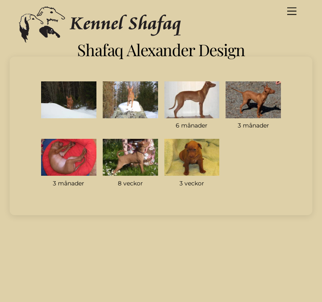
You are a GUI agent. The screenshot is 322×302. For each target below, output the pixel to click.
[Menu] (291, 11)
